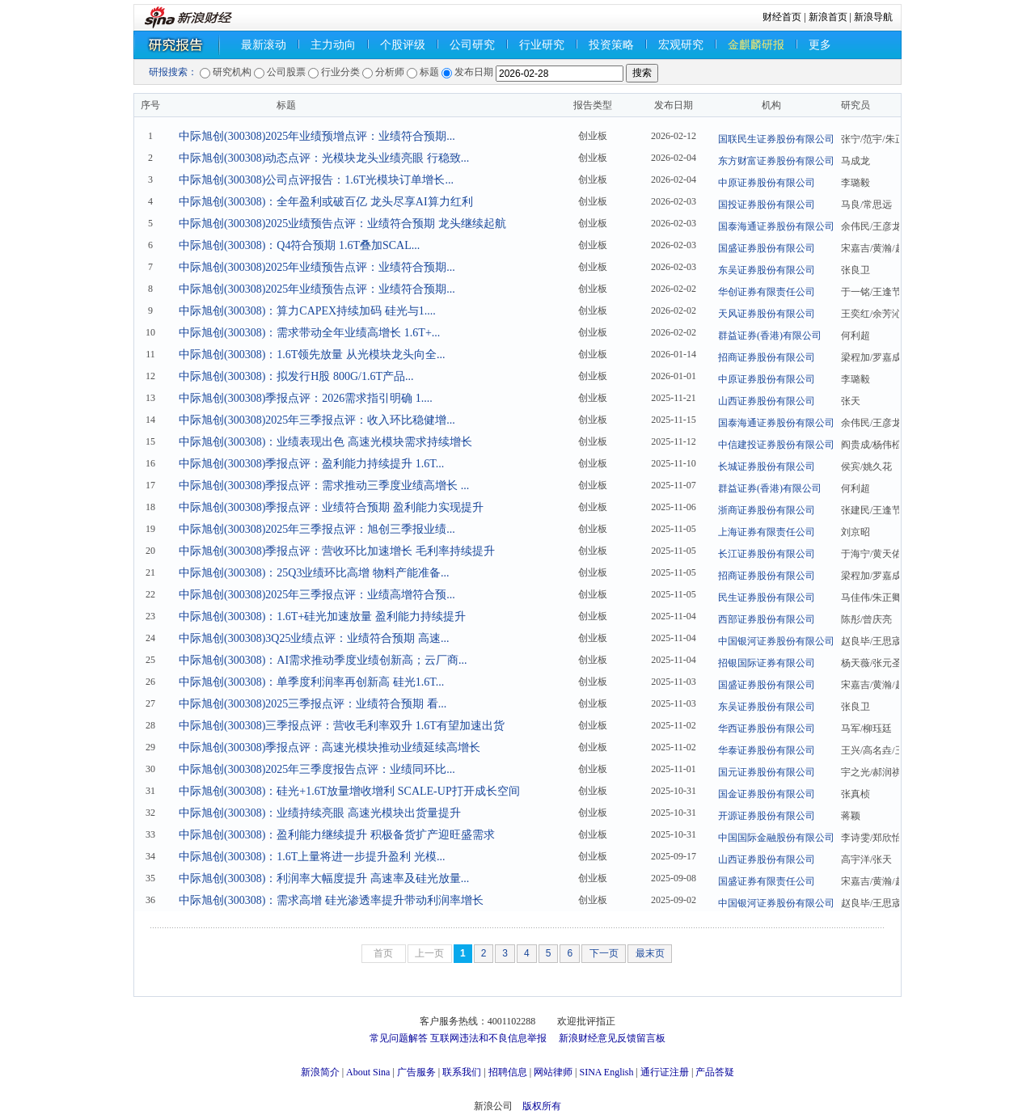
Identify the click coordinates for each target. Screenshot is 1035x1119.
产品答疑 (714, 1072)
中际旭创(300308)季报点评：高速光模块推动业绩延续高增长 (329, 747)
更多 (820, 45)
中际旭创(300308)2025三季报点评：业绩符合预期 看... (312, 704)
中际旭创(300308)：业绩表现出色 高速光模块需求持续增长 (325, 442)
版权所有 (541, 1106)
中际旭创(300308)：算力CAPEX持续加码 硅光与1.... (307, 311)
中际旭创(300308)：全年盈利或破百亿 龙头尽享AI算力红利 (326, 202)
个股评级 (402, 45)
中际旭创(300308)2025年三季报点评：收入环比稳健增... (317, 420)
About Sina (368, 1072)
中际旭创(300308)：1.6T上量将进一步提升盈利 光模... (312, 857)
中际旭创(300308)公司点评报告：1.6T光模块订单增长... (316, 180)
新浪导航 (873, 17)
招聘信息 (507, 1072)
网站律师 (553, 1072)
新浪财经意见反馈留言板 (612, 1038)
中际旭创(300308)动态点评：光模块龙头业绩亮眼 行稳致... (324, 158)
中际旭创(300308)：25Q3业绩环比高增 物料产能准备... (314, 573)
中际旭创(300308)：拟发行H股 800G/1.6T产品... (296, 376)
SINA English (606, 1072)
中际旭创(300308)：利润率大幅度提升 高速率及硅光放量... (324, 878)
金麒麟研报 (756, 45)
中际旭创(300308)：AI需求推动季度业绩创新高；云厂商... (323, 660)
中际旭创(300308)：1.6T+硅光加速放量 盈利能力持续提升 (322, 616)
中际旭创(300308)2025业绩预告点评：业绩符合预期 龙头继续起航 (342, 223)
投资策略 (611, 45)
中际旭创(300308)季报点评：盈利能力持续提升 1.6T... (311, 464)
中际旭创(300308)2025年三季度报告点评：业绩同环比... (317, 769)
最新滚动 (263, 45)
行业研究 (541, 45)
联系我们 (461, 1072)
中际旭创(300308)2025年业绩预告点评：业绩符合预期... (317, 267)
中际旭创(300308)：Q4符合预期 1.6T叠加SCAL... (299, 245)
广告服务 (416, 1072)
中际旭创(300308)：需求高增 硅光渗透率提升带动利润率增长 (331, 900)
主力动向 (333, 45)
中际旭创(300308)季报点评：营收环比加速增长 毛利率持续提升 (337, 551)
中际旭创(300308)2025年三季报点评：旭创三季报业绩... (317, 529)
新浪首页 (828, 17)
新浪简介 (320, 1072)
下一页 (604, 953)
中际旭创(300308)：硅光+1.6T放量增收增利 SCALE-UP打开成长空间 (349, 791)
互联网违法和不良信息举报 (488, 1038)
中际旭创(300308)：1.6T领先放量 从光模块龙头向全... (312, 354)
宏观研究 (680, 45)
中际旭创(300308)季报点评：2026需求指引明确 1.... (306, 398)
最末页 (650, 953)
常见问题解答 (399, 1038)
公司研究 (472, 45)
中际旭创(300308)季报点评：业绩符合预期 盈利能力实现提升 (331, 507)
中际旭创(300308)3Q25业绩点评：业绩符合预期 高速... (314, 638)
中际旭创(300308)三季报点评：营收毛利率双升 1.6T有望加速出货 (342, 726)
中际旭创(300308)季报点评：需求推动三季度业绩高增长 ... (324, 485)
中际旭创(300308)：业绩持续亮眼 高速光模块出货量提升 (320, 813)
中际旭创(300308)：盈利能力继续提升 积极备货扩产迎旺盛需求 (337, 835)
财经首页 (782, 17)
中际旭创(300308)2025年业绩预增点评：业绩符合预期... (317, 136)
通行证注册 (664, 1072)
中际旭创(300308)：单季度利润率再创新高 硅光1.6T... (311, 682)
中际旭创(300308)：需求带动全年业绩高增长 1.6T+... (309, 333)
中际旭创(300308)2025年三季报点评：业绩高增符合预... (317, 595)
